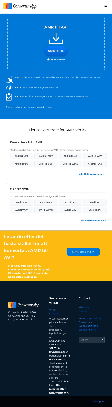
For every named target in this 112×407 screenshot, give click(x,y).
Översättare (85, 322)
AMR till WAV (95, 156)
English (84, 339)
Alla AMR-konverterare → (93, 174)
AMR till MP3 (21, 156)
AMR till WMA (70, 164)
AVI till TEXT (21, 210)
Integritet (54, 313)
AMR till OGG (45, 164)
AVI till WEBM (46, 210)
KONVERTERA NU (83, 251)
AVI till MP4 (21, 202)
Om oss (83, 311)
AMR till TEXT (46, 156)
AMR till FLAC (95, 164)
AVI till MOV (70, 210)
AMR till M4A (70, 156)
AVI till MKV (95, 210)
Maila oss (84, 307)
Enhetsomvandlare (90, 318)
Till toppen (97, 401)
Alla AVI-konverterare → (93, 220)
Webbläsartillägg (88, 326)
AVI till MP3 (46, 202)
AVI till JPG (70, 202)
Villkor (52, 310)
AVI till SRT (94, 202)
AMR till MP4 (21, 164)
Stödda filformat (88, 329)
